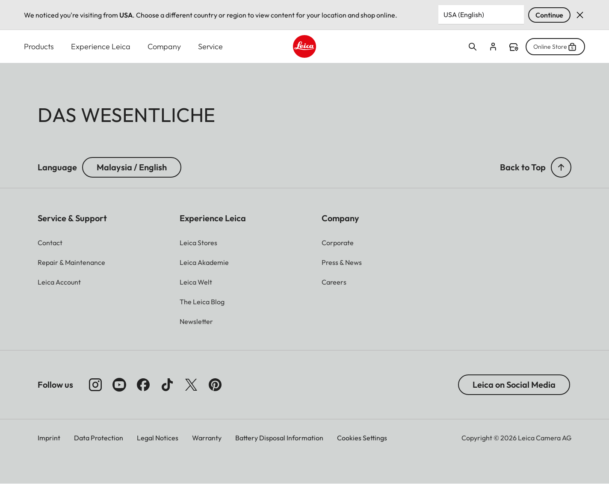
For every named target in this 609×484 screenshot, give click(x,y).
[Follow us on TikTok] (167, 384)
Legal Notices (157, 438)
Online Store (555, 47)
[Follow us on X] (191, 384)
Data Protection (98, 438)
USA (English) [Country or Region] (463, 14)
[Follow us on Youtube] (119, 384)
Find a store (513, 47)
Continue (549, 15)
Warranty (207, 438)
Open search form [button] (472, 47)
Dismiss (580, 15)
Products (39, 46)
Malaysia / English (132, 167)
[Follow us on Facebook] (143, 384)
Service (210, 46)
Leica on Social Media (514, 384)
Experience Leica (100, 46)
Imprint (49, 438)
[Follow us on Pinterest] (215, 384)
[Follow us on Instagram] (95, 384)
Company (164, 46)
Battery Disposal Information (279, 438)
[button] (561, 167)
